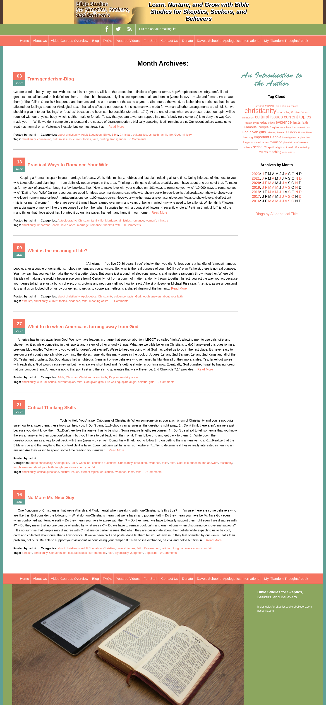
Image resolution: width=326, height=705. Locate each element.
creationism (248, 117)
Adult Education (91, 134)
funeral (301, 127)
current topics (82, 139)
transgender (118, 139)
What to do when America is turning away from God (82, 326)
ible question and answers (201, 462)
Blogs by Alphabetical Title (277, 214)
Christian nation (89, 377)
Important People (48, 225)
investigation (289, 137)
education (140, 462)
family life (167, 134)
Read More (116, 126)
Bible (106, 134)
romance (138, 220)
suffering (304, 147)
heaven (281, 132)
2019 (256, 187)
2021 (256, 178)
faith (156, 134)
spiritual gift (129, 382)
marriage (83, 225)
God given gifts (94, 382)
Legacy (248, 142)
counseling (44, 139)
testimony (226, 462)
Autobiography (67, 220)
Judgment (136, 552)
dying (256, 122)
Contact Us (169, 40)
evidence (120, 296)
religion (166, 548)
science (248, 147)
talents (263, 152)
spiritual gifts (146, 382)
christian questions (104, 462)
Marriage (111, 220)
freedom (291, 127)
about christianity (69, 134)
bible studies (283, 106)
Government (152, 548)
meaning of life (98, 301)
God (177, 134)
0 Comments (137, 139)
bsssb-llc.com (265, 610)
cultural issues (142, 134)
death (248, 122)
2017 (256, 196)
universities (288, 152)
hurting (104, 139)
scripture (260, 147)
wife (118, 225)
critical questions (48, 472)
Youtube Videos (127, 40)
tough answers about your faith (162, 296)
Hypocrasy (122, 552)
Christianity (105, 296)
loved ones (68, 225)
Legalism (151, 552)
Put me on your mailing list (157, 29)
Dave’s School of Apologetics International (228, 40)
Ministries (124, 220)
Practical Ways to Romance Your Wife (67, 164)
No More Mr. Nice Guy (50, 497)
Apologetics (88, 296)
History (291, 132)
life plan (113, 377)
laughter (301, 137)
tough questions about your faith (76, 467)
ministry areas (129, 377)
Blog (95, 40)
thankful (108, 225)
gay (307, 127)
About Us (40, 40)
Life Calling (112, 382)
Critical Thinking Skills (51, 407)
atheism (27, 301)
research (305, 142)
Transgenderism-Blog (50, 78)
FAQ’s (107, 40)
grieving (271, 132)
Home (24, 40)
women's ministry (157, 220)
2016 (256, 201)
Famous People (256, 127)
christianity (29, 139)
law (308, 137)
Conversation (58, 552)
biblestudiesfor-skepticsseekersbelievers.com (284, 606)
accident (260, 106)
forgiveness (277, 127)
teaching (275, 152)
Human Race (305, 132)
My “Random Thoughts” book (286, 40)
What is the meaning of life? (57, 250)
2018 (256, 192)
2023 (256, 174)
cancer (294, 106)
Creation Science (300, 112)
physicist (287, 142)
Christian (125, 134)
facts (130, 296)
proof (295, 142)
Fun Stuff (150, 40)
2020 (256, 183)
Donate (187, 40)
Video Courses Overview (69, 40)
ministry (187, 134)
